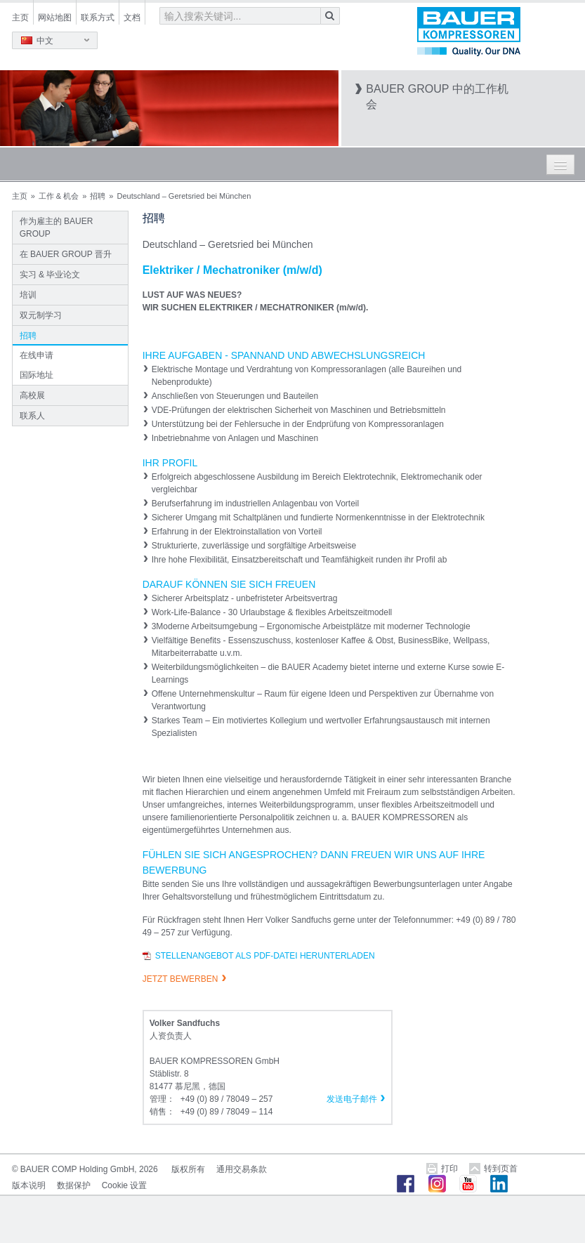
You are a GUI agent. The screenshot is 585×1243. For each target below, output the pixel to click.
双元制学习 (41, 315)
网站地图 (55, 17)
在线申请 (36, 355)
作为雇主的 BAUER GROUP (56, 227)
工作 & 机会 (59, 196)
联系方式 (97, 17)
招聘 (97, 196)
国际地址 (36, 375)
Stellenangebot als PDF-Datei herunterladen (265, 956)
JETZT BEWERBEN (180, 979)
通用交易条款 (241, 1169)
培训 (28, 295)
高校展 (32, 395)
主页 (20, 17)
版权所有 (188, 1169)
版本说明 (29, 1185)
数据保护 (74, 1185)
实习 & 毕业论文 (50, 274)
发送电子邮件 (352, 1099)
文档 (132, 17)
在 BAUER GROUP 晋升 (66, 254)
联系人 (32, 416)
